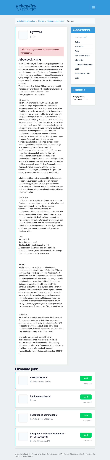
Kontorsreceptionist (40, 396)
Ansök (86, 378)
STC (85, 37)
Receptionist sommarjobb (43, 415)
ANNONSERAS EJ (39, 377)
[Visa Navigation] (93, 7)
